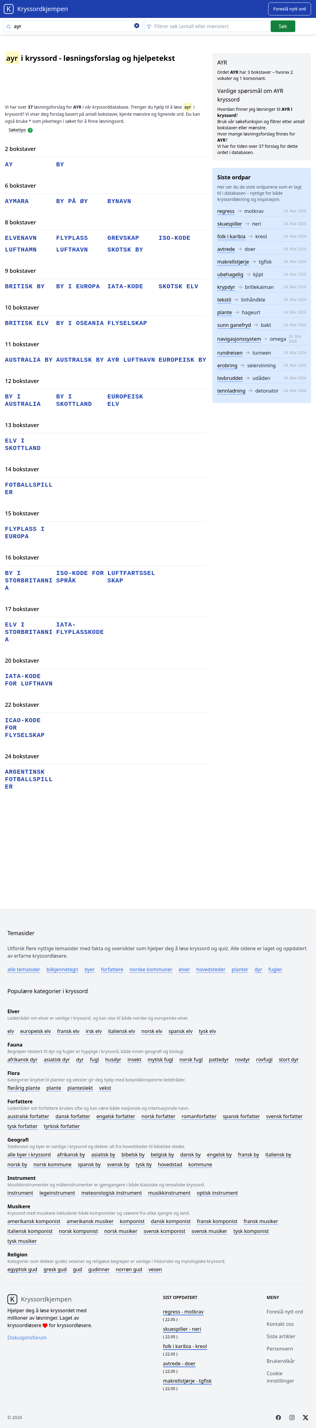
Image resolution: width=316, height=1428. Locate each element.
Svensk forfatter (284, 1116)
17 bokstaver (22, 609)
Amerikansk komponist (33, 1221)
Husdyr (113, 1059)
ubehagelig (230, 274)
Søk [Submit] (283, 26)
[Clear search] (136, 26)
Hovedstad (170, 1164)
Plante (53, 1088)
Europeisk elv (35, 1031)
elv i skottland (23, 444)
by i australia (23, 400)
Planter (239, 969)
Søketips (17, 130)
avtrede (226, 249)
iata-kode (125, 286)
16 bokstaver (22, 557)
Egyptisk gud (22, 1269)
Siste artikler (281, 1336)
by (60, 164)
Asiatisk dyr (57, 1059)
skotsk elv (178, 286)
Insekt (134, 1059)
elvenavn (21, 238)
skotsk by (125, 249)
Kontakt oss (280, 1324)
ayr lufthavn (131, 360)
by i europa (78, 286)
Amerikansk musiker (90, 1221)
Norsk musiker (120, 1231)
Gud (77, 1269)
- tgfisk (187, 1380)
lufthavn (72, 249)
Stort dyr (288, 1059)
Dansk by (190, 1154)
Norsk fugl (191, 1059)
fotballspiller (29, 488)
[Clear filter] (206, 26)
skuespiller (229, 223)
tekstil (224, 299)
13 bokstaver (22, 425)
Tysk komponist (251, 1231)
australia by (29, 360)
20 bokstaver (22, 660)
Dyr (258, 969)
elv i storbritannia (29, 632)
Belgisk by (162, 1154)
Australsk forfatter (28, 1116)
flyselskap (127, 323)
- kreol (185, 1346)
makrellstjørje (233, 261)
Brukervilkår (281, 1361)
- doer (179, 1363)
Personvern (280, 1348)
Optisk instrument (217, 1192)
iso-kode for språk (80, 577)
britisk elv (27, 323)
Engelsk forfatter (115, 1116)
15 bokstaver (22, 513)
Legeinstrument (57, 1192)
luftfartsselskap (131, 577)
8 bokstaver (20, 222)
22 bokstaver (22, 704)
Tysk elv (207, 1031)
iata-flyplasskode (80, 628)
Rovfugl (264, 1059)
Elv (10, 1031)
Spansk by (89, 1164)
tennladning (231, 390)
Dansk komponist (171, 1221)
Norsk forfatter (158, 1116)
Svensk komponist (164, 1231)
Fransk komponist (217, 1221)
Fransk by (248, 1154)
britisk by (25, 286)
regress (226, 211)
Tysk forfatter (22, 1126)
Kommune (200, 1164)
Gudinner (99, 1269)
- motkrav (183, 1311)
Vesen (155, 1269)
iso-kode (174, 238)
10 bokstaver (22, 307)
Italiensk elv (121, 1031)
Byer (90, 969)
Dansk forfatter (73, 1116)
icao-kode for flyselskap (25, 728)
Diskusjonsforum (27, 1337)
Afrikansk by (71, 1154)
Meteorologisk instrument (111, 1192)
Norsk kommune (52, 1164)
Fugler (275, 969)
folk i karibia (231, 236)
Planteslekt (80, 1088)
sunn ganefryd (234, 325)
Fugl (94, 1059)
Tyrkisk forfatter (62, 1126)
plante (224, 312)
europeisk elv (125, 400)
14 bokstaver (22, 469)
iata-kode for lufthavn (29, 680)
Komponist (132, 1221)
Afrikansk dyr (22, 1059)
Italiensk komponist (30, 1231)
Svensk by (118, 1164)
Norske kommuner (151, 969)
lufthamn (21, 249)
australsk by (80, 360)
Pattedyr (219, 1059)
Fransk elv (68, 1031)
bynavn (119, 201)
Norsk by (17, 1164)
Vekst (105, 1088)
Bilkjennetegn (62, 969)
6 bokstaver (20, 185)
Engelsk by (219, 1154)
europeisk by (182, 360)
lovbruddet (230, 378)
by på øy (72, 201)
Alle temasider (23, 969)
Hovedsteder (210, 969)
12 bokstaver (22, 381)
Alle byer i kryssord (29, 1154)
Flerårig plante (23, 1088)
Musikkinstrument (169, 1192)
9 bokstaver (20, 270)
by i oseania (80, 323)
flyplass (72, 238)
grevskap (123, 238)
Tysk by (144, 1164)
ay (9, 164)
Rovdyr (242, 1059)
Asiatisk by (103, 1154)
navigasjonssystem (239, 338)
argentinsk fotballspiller (29, 779)
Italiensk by (278, 1154)
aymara (17, 201)
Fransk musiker (260, 1221)
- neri (182, 1329)
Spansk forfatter (241, 1116)
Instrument (20, 1192)
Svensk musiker (209, 1231)
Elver (184, 969)
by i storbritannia (29, 581)
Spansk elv (180, 1031)
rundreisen (230, 352)
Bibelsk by (133, 1154)
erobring (227, 365)
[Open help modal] (30, 129)
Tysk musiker (22, 1241)
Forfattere (112, 969)
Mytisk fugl (160, 1059)
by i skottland (74, 400)
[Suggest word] (289, 8)
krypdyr (226, 287)
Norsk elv (151, 1031)
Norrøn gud (129, 1269)
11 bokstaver (22, 344)
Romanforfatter (199, 1116)
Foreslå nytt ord (285, 1311)
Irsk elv (94, 1031)
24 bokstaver (22, 756)
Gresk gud (55, 1269)
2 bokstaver (20, 148)
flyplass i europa (25, 533)
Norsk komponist (78, 1231)
